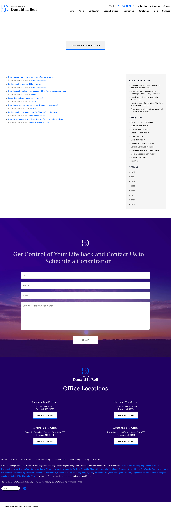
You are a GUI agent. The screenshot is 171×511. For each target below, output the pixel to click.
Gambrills (5, 476)
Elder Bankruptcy (138, 140)
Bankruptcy (94, 11)
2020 (132, 200)
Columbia (85, 469)
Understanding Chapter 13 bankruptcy (24, 84)
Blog (156, 11)
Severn (146, 473)
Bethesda (123, 469)
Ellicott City (94, 469)
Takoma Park (24, 469)
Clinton (49, 469)
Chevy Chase (134, 469)
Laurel (165, 469)
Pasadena (39, 473)
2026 (132, 172)
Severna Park (50, 473)
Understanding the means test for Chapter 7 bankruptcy (32, 112)
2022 (132, 190)
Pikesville (26, 476)
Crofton (76, 469)
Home (71, 11)
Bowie (156, 466)
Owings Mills (15, 476)
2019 (132, 204)
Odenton (127, 473)
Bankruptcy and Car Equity (142, 122)
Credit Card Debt (138, 136)
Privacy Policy (9, 506)
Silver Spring (138, 466)
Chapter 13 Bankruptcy (38, 80)
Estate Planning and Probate (142, 143)
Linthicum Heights (158, 473)
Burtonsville (6, 469)
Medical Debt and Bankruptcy (143, 154)
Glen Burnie (146, 469)
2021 (131, 195)
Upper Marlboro (38, 469)
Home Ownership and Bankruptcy (145, 150)
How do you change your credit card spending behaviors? (33, 105)
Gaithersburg (19, 473)
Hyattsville (57, 469)
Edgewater (137, 473)
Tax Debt (34, 94)
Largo (15, 469)
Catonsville (156, 469)
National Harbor (101, 473)
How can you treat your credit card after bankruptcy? (31, 77)
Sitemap (35, 506)
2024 (132, 181)
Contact (166, 11)
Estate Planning (111, 11)
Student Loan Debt (138, 157)
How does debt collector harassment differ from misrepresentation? (37, 91)
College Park (126, 466)
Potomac (30, 473)
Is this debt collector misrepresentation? (25, 98)
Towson (34, 476)
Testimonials (128, 11)
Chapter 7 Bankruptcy (37, 115)
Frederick (71, 473)
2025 (132, 177)
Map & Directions (45, 415)
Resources (27, 506)
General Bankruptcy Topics (39, 122)
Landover (113, 469)
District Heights (116, 473)
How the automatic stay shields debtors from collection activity (35, 119)
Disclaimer (18, 506)
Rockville (149, 466)
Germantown (6, 473)
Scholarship (144, 11)
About (81, 11)
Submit (85, 340)
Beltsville (104, 469)
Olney (78, 473)
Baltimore (61, 473)
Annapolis (67, 469)
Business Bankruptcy (139, 126)
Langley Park (87, 473)
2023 (132, 186)
